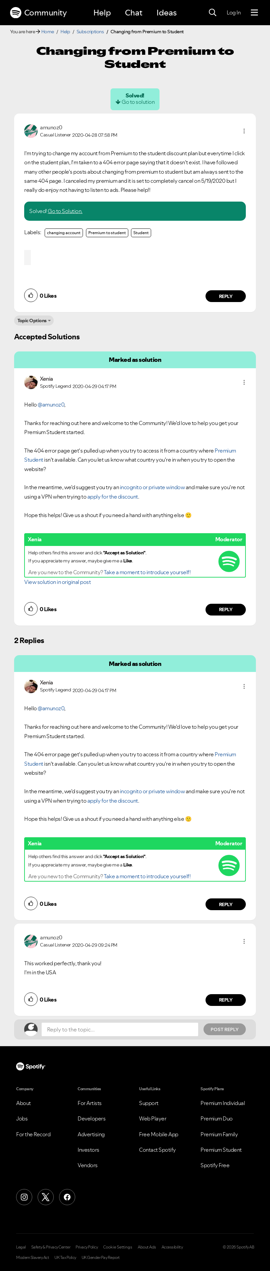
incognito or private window (152, 487)
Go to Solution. (65, 211)
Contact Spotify (157, 1149)
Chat (133, 12)
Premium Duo (216, 1118)
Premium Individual (222, 1103)
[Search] (212, 12)
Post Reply (225, 1029)
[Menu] (254, 12)
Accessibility (172, 1247)
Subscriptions (90, 31)
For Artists (90, 1103)
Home (47, 31)
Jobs (22, 1118)
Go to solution (138, 101)
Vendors (88, 1165)
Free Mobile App (158, 1134)
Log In (233, 12)
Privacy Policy (87, 1247)
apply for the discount (112, 496)
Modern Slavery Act (32, 1257)
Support (149, 1103)
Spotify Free (214, 1165)
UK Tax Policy (65, 1257)
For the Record (33, 1134)
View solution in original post (57, 582)
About (23, 1103)
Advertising (91, 1134)
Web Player (152, 1118)
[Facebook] (67, 1197)
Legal (21, 1247)
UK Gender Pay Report (101, 1257)
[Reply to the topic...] (120, 1029)
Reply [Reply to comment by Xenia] (226, 609)
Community (38, 12)
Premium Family (219, 1134)
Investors (88, 1149)
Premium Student (221, 1149)
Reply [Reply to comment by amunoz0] (226, 296)
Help (102, 12)
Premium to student (107, 233)
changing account (64, 233)
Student (141, 233)
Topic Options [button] (32, 320)
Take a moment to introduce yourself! (147, 572)
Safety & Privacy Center (51, 1247)
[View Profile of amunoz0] (51, 127)
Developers (91, 1118)
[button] (244, 131)
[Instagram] (24, 1197)
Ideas (166, 12)
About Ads (147, 1247)
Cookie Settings (117, 1247)
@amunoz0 (51, 404)
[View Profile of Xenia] (46, 378)
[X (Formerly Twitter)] (46, 1197)
